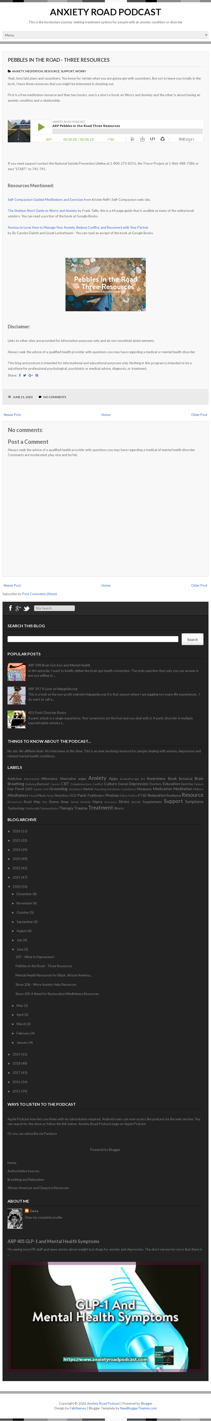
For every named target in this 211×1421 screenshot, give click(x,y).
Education (171, 783)
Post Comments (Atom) (39, 594)
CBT (65, 783)
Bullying (31, 784)
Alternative (68, 779)
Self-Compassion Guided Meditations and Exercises (45, 200)
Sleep (65, 802)
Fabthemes (78, 1408)
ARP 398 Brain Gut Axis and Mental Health (59, 665)
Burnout (43, 784)
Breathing (16, 783)
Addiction (15, 779)
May (20, 1006)
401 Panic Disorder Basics (47, 713)
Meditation (34, 71)
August (22, 931)
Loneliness (128, 789)
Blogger (114, 1150)
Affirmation (49, 779)
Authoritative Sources (23, 1171)
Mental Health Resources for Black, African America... (54, 975)
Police (124, 795)
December (25, 894)
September (25, 922)
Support (67, 71)
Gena (34, 1211)
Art (143, 778)
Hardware (75, 789)
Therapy (66, 808)
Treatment (100, 807)
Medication (162, 788)
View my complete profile (43, 1217)
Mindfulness (18, 795)
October (23, 912)
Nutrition (61, 795)
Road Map (32, 802)
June (20, 949)
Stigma (97, 802)
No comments (54, 397)
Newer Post (12, 415)
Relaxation (157, 795)
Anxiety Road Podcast (105, 11)
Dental (123, 784)
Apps (113, 778)
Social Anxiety (81, 802)
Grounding (58, 788)
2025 (17, 840)
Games (38, 789)
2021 (17, 877)
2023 (17, 859)
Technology (16, 808)
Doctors (156, 784)
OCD (73, 795)
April (20, 1015)
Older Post (199, 415)
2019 (17, 1054)
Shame (54, 802)
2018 (17, 1063)
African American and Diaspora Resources (38, 1188)
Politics (133, 795)
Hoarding (100, 789)
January (23, 1042)
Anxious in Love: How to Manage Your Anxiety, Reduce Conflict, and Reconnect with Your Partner (78, 227)
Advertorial (31, 778)
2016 (17, 1082)
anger (82, 779)
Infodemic (114, 789)
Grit (46, 789)
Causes (55, 784)
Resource (52, 71)
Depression (138, 783)
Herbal (88, 789)
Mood (33, 795)
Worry (80, 71)
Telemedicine (49, 808)
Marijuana (144, 789)
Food (19, 788)
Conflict (97, 784)
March (22, 1024)
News (51, 795)
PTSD (142, 795)
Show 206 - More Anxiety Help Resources (46, 984)
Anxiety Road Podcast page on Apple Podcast (112, 1124)
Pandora (50, 1134)
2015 (17, 1091)
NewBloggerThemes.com (138, 1408)
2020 (17, 887)
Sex (44, 802)
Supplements (152, 802)
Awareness (156, 778)
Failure (198, 784)
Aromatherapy (129, 778)
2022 (17, 868)
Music (42, 795)
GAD (28, 789)
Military (198, 789)
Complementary (81, 784)
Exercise (187, 784)
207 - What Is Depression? (35, 957)
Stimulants (110, 802)
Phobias (112, 795)
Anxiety (18, 71)
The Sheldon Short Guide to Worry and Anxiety (42, 211)
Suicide (136, 802)
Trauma (80, 808)
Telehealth (32, 808)
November (25, 903)
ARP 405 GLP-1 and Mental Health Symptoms (53, 1241)
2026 (17, 831)
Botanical (185, 779)
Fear (11, 789)
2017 (17, 1073)
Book (172, 778)
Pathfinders (96, 795)
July (20, 940)
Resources (15, 802)
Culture (110, 783)
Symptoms (194, 801)
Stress (124, 801)
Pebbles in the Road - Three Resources (59, 60)
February (24, 1033)
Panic (82, 795)
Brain (198, 778)
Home (106, 415)
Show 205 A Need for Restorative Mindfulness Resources (57, 994)
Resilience (174, 795)
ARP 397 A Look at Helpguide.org (52, 689)
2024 (17, 850)
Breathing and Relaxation (26, 1180)
